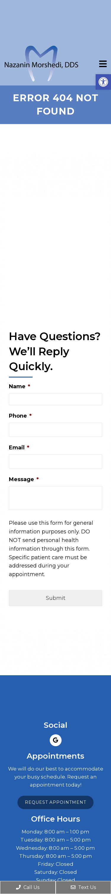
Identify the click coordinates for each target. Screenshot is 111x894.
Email (19, 447)
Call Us (27, 887)
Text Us (83, 887)
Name (19, 386)
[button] (103, 82)
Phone (20, 416)
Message (24, 479)
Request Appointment (55, 802)
